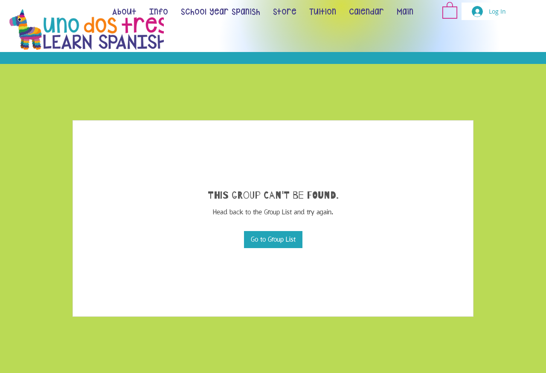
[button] (449, 10)
